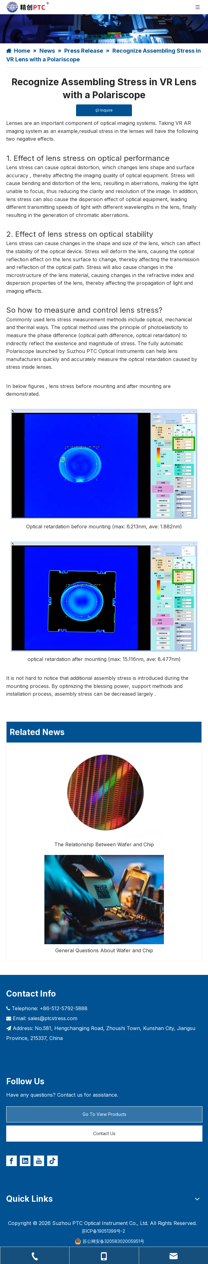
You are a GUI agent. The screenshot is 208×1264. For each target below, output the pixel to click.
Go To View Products (104, 1114)
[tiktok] (52, 1161)
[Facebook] (11, 1161)
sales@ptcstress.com (52, 1018)
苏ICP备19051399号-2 (103, 1231)
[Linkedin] (25, 1161)
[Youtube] (39, 1161)
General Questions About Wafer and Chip (104, 950)
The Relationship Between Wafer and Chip (104, 844)
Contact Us (104, 1133)
